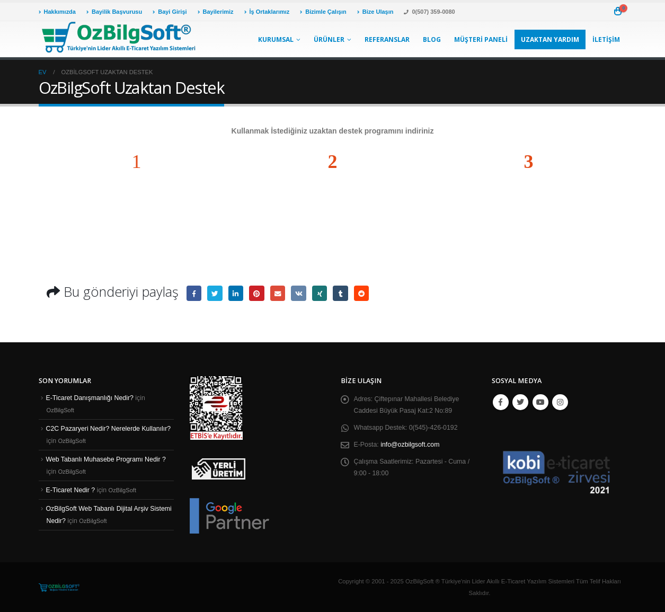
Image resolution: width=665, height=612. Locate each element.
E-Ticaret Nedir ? (71, 489)
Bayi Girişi (170, 11)
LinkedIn (236, 293)
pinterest (258, 293)
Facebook (194, 293)
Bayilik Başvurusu (114, 11)
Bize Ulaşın (375, 11)
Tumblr (344, 293)
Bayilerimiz (216, 11)
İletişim (606, 39)
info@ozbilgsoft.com (411, 444)
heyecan (215, 293)
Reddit (365, 293)
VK (301, 293)
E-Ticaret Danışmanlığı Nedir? (91, 398)
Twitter (520, 402)
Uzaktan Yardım (550, 39)
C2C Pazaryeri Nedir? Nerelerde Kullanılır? (110, 428)
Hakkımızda (57, 11)
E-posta (279, 293)
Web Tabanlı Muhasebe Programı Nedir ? (107, 459)
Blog (432, 39)
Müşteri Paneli (481, 39)
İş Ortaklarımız (267, 11)
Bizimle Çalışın (323, 11)
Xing (322, 293)
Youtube (540, 402)
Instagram (560, 402)
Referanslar (387, 39)
